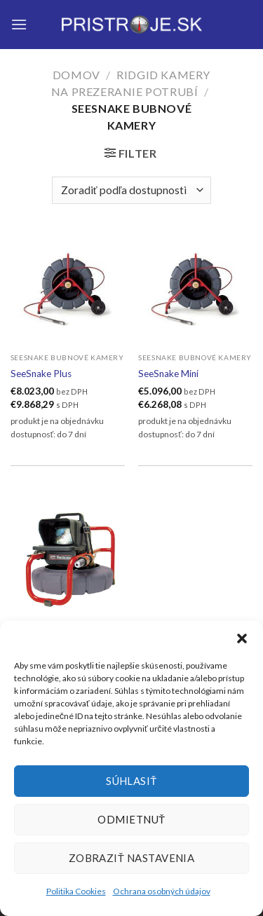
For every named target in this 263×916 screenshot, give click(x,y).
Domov (76, 74)
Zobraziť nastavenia (132, 858)
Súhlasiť (131, 780)
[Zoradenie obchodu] (131, 190)
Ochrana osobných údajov (161, 891)
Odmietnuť (131, 819)
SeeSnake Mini (168, 373)
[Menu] (19, 24)
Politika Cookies (76, 891)
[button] (242, 638)
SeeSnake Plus (41, 373)
